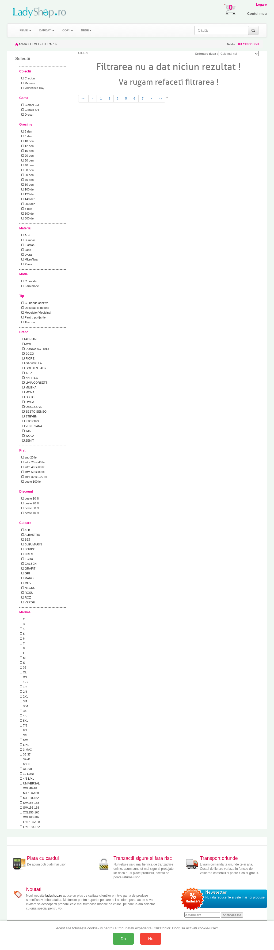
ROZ (25, 597)
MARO (26, 578)
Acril (25, 235)
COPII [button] (67, 30)
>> (160, 98)
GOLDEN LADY (33, 368)
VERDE (27, 602)
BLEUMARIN (31, 544)
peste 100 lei (30, 481)
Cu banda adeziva (34, 303)
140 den (27, 199)
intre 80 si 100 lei (33, 476)
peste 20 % (29, 503)
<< (83, 98)
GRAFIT (28, 568)
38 (23, 667)
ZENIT (27, 440)
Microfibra (28, 259)
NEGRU (27, 587)
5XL (24, 720)
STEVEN (28, 416)
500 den (27, 213)
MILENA (28, 387)
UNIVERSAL (30, 783)
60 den (27, 175)
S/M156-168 (29, 807)
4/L (23, 715)
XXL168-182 (29, 817)
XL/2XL (26, 769)
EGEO (27, 353)
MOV (25, 583)
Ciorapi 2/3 (29, 105)
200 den (27, 204)
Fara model (30, 286)
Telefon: (243, 44)
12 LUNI (27, 773)
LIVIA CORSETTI (34, 382)
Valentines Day (32, 88)
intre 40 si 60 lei (32, 467)
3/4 (23, 701)
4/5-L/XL (27, 778)
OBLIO (27, 397)
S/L (24, 735)
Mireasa (27, 83)
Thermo (27, 322)
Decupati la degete (34, 307)
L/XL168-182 (30, 826)
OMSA (27, 402)
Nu (151, 938)
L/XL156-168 (30, 822)
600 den (27, 218)
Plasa (26, 264)
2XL (24, 696)
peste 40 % (29, 513)
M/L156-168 (29, 793)
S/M (24, 740)
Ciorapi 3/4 (29, 109)
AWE (26, 344)
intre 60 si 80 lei (32, 472)
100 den (27, 189)
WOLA (27, 435)
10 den (27, 141)
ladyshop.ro (53, 895)
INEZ (26, 373)
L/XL (24, 744)
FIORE (27, 358)
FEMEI (34, 44)
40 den (27, 165)
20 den (27, 155)
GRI (25, 573)
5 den (26, 208)
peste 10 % (29, 498)
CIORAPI (48, 44)
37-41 (25, 759)
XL (23, 672)
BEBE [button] (86, 30)
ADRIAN (28, 339)
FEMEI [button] (25, 30)
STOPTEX (29, 421)
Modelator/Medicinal (35, 312)
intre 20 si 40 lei (32, 462)
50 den (27, 170)
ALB (25, 529)
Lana (25, 249)
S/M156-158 (29, 802)
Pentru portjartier (33, 317)
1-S (24, 682)
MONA (27, 392)
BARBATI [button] (46, 30)
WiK (25, 430)
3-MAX (26, 749)
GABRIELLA (31, 363)
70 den (27, 179)
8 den (26, 136)
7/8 (23, 725)
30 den (27, 160)
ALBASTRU (30, 534)
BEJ (25, 539)
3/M (24, 706)
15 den (27, 150)
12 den (27, 146)
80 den (27, 184)
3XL (24, 711)
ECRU (26, 558)
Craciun (27, 78)
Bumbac (28, 240)
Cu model (28, 281)
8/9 (23, 730)
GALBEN (28, 563)
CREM (26, 554)
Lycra (26, 254)
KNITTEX (29, 377)
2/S (24, 691)
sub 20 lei (28, 457)
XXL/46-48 (28, 788)
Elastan (27, 245)
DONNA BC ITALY (35, 348)
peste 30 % (29, 508)
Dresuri (27, 114)
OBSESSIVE (31, 406)
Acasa (21, 44)
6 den (26, 131)
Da (123, 938)
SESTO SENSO (33, 411)
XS (23, 677)
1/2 (23, 686)
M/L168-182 (29, 797)
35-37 (25, 754)
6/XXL (25, 764)
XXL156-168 (29, 812)
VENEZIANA (31, 426)
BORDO (28, 549)
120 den (27, 194)
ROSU (26, 592)
